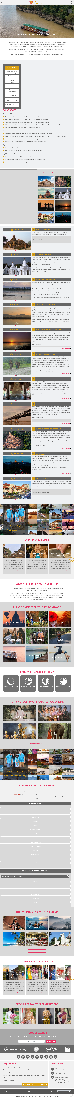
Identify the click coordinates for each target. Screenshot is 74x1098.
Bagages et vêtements (35, 833)
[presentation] (71, 559)
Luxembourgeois (35, 894)
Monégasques (35, 898)
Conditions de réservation (10, 1092)
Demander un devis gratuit (15, 775)
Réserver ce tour (12, 67)
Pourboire (35, 850)
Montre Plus (66, 274)
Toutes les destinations (37, 951)
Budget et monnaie (35, 838)
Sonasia (5, 7)
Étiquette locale (35, 854)
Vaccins (35, 825)
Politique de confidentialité (45, 1092)
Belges (35, 885)
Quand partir (35, 809)
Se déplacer (35, 821)
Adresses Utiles (35, 862)
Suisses (35, 902)
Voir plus (17, 570)
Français (35, 881)
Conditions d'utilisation (27, 1092)
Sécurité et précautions (35, 846)
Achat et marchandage (35, 842)
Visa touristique (35, 813)
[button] (15, 250)
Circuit (22, 7)
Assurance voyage (35, 858)
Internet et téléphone (35, 829)
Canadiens (35, 890)
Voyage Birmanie (13, 7)
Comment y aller (35, 817)
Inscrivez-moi (51, 1041)
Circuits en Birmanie (37, 743)
